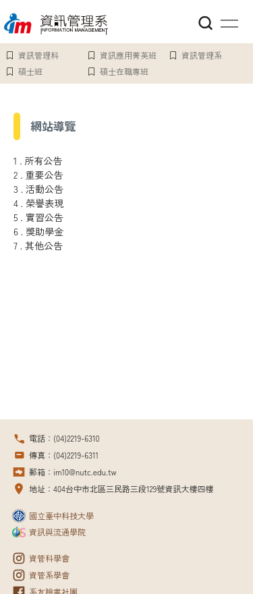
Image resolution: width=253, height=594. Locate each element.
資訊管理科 (38, 55)
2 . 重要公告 (38, 174)
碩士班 (30, 71)
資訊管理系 (201, 55)
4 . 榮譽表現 (38, 203)
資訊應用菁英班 (128, 55)
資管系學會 (49, 575)
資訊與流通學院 (57, 531)
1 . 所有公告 (38, 160)
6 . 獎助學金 (38, 231)
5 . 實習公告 (38, 217)
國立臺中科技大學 (61, 515)
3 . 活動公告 (38, 189)
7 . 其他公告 (38, 245)
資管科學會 (49, 558)
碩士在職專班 (124, 71)
